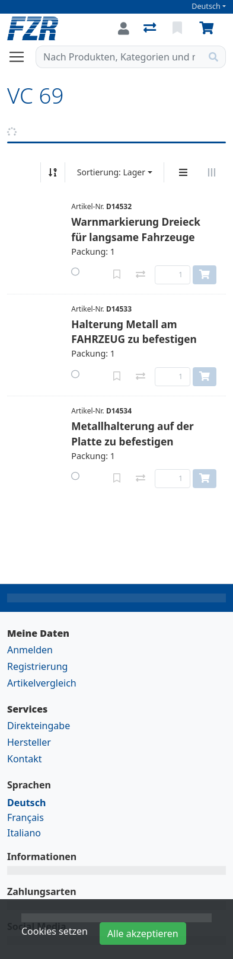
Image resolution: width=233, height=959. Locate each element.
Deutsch (206, 6)
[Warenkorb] (208, 28)
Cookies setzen (54, 931)
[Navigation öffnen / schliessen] (21, 56)
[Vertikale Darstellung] (183, 172)
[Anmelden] (123, 28)
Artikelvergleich (41, 682)
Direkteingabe (38, 725)
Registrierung (37, 666)
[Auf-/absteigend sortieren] (53, 172)
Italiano (24, 832)
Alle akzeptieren (142, 933)
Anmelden (30, 649)
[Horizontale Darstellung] (211, 172)
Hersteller (29, 742)
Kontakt (24, 758)
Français (25, 817)
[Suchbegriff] (119, 57)
